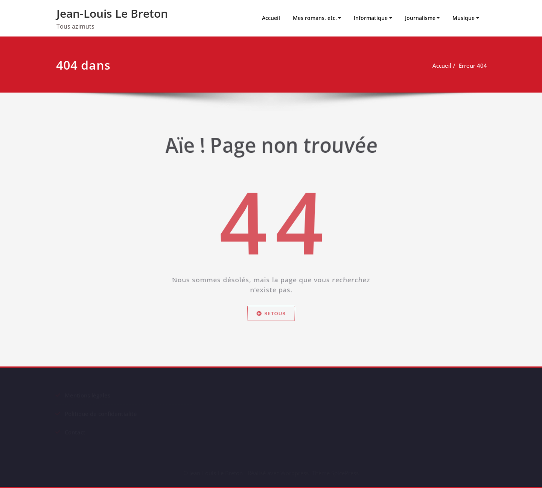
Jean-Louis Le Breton (112, 13)
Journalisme (420, 17)
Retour (271, 320)
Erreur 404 (475, 65)
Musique (463, 17)
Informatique (371, 17)
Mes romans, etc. (315, 17)
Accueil (271, 17)
